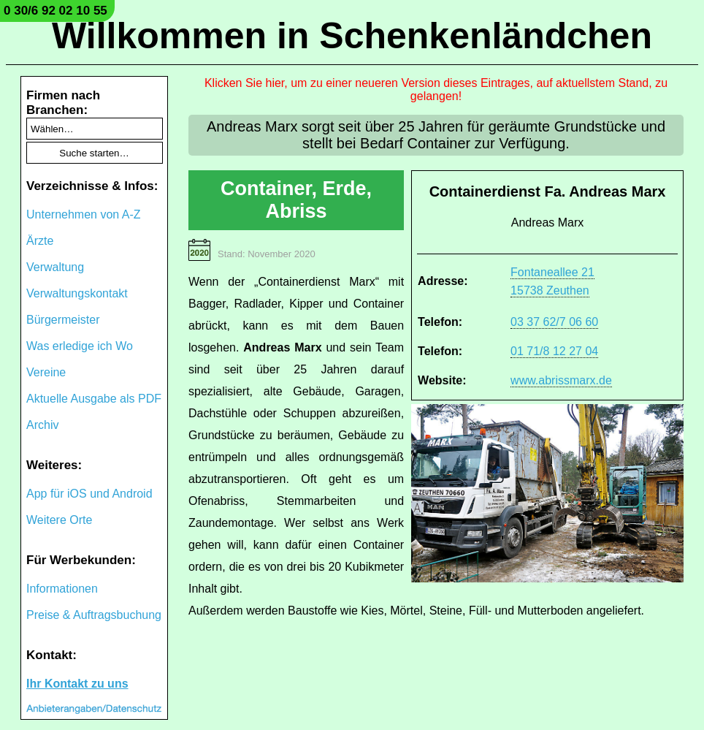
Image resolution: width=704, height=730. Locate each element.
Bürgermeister (62, 319)
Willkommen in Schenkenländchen (352, 35)
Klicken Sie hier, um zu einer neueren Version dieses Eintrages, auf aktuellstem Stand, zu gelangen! (435, 89)
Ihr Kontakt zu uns (77, 683)
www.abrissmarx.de (561, 380)
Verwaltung (55, 267)
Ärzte (39, 241)
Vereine (46, 372)
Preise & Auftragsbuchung (93, 615)
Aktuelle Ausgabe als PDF (93, 398)
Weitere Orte (59, 520)
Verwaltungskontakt (77, 293)
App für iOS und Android (89, 493)
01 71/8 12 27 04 (554, 351)
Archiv (42, 425)
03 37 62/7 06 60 (554, 322)
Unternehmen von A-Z (83, 214)
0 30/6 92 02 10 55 (55, 11)
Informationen (62, 588)
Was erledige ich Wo (79, 346)
